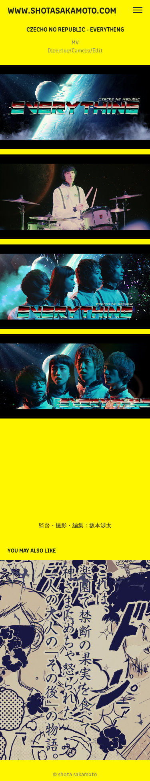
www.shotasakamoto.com (62, 10)
